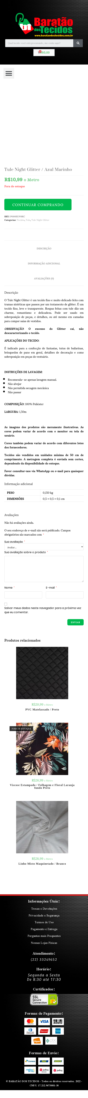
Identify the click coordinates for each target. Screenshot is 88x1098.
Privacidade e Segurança (44, 915)
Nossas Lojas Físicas (44, 942)
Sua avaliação (14, 541)
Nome (9, 588)
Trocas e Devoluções (44, 908)
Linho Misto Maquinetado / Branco (42, 863)
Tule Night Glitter (40, 219)
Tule (28, 219)
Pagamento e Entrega (44, 929)
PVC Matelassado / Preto (42, 709)
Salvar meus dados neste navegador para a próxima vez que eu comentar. (42, 610)
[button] (8, 73)
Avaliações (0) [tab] (44, 278)
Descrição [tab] (44, 248)
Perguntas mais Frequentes (44, 935)
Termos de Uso (44, 922)
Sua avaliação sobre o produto (26, 552)
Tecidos (21, 219)
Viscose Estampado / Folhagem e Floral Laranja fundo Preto (42, 786)
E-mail (51, 588)
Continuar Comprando (38, 205)
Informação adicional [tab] (44, 263)
